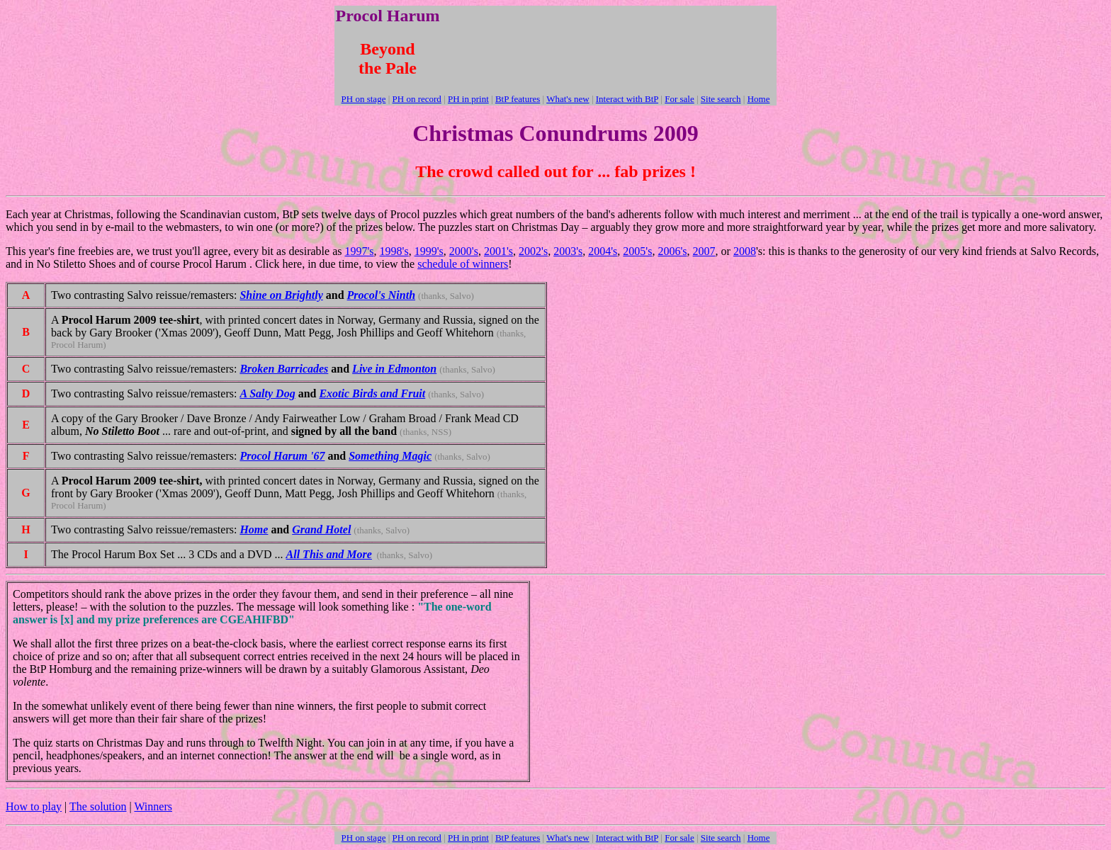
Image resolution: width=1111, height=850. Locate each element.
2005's (637, 251)
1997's (358, 251)
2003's (567, 251)
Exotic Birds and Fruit (372, 393)
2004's (602, 251)
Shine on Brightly (280, 295)
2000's (463, 251)
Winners (153, 806)
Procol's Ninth (381, 295)
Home (253, 529)
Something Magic (390, 456)
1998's (394, 251)
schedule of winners (462, 264)
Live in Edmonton (394, 369)
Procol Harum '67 (282, 456)
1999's (429, 251)
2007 (704, 251)
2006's (672, 251)
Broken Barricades (283, 369)
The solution (97, 806)
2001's (498, 251)
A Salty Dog (267, 393)
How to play (34, 806)
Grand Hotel (321, 529)
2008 (744, 251)
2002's (533, 251)
